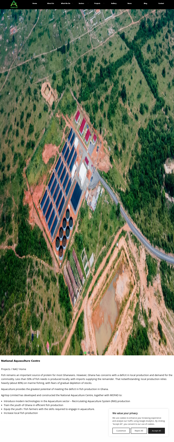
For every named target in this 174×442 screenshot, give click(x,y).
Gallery (113, 3)
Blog (145, 3)
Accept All (156, 430)
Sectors (81, 3)
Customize (121, 430)
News (130, 3)
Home (34, 3)
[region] (139, 423)
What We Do (65, 3)
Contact (161, 3)
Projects (97, 3)
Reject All (139, 430)
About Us (50, 3)
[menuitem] (35, 3)
